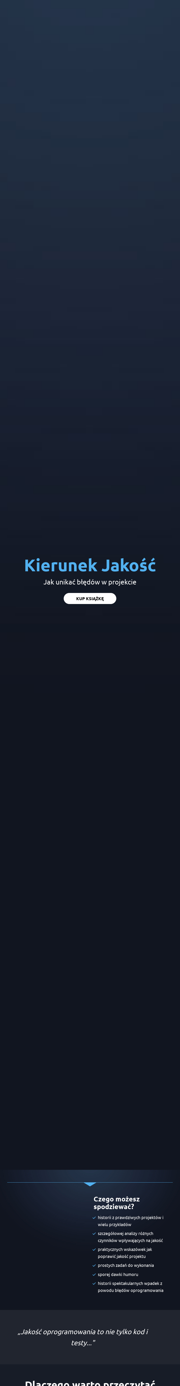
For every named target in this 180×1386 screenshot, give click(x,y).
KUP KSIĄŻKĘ (90, 390)
